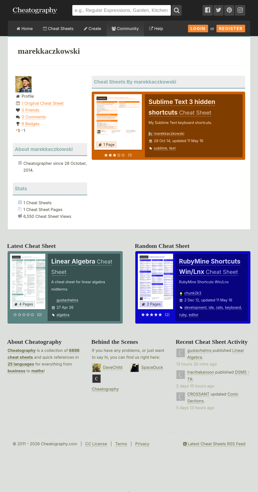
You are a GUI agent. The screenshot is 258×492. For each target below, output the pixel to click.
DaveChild (112, 367)
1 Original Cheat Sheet (43, 103)
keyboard (233, 307)
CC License (96, 443)
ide (211, 307)
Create (92, 28)
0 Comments (34, 116)
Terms (121, 443)
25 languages (21, 364)
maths (37, 370)
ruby (183, 315)
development (195, 307)
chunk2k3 (192, 293)
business (16, 370)
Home (25, 28)
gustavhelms (67, 300)
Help (156, 28)
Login (198, 28)
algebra (63, 315)
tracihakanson (200, 372)
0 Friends (31, 110)
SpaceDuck (152, 367)
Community (125, 28)
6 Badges (31, 123)
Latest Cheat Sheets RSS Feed (214, 443)
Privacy (142, 443)
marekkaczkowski (169, 133)
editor (194, 315)
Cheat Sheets (58, 28)
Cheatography (22, 350)
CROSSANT (198, 394)
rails (219, 307)
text (172, 148)
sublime (160, 148)
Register (231, 28)
